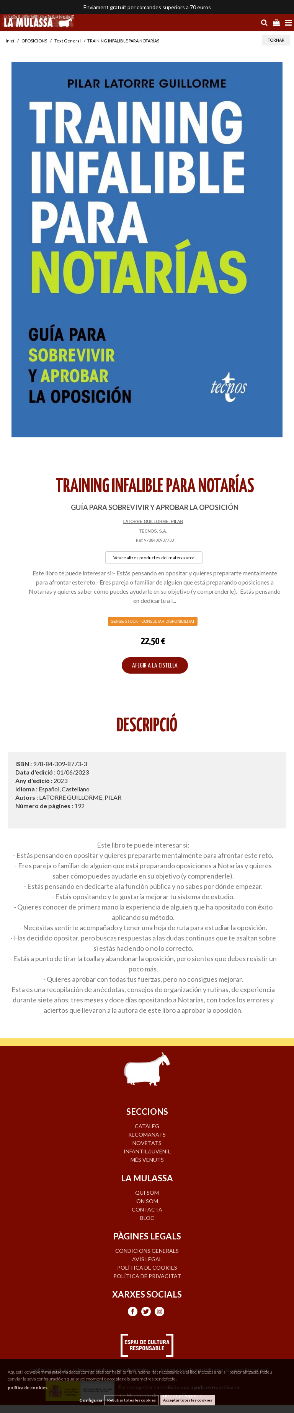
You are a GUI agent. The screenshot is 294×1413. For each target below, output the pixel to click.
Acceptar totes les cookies (187, 1400)
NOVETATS (147, 1143)
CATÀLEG (147, 1126)
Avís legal (147, 1259)
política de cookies (27, 1387)
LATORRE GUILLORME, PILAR (153, 521)
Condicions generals (147, 1250)
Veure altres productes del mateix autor (153, 557)
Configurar (91, 1400)
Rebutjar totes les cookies (131, 1400)
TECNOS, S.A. (153, 531)
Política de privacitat (147, 1276)
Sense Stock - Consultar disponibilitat (152, 621)
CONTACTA (147, 1209)
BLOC (147, 1218)
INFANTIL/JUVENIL (147, 1151)
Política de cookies (147, 1267)
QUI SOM (147, 1192)
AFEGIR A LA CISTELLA (155, 666)
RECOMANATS (147, 1134)
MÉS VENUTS (147, 1159)
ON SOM (147, 1201)
